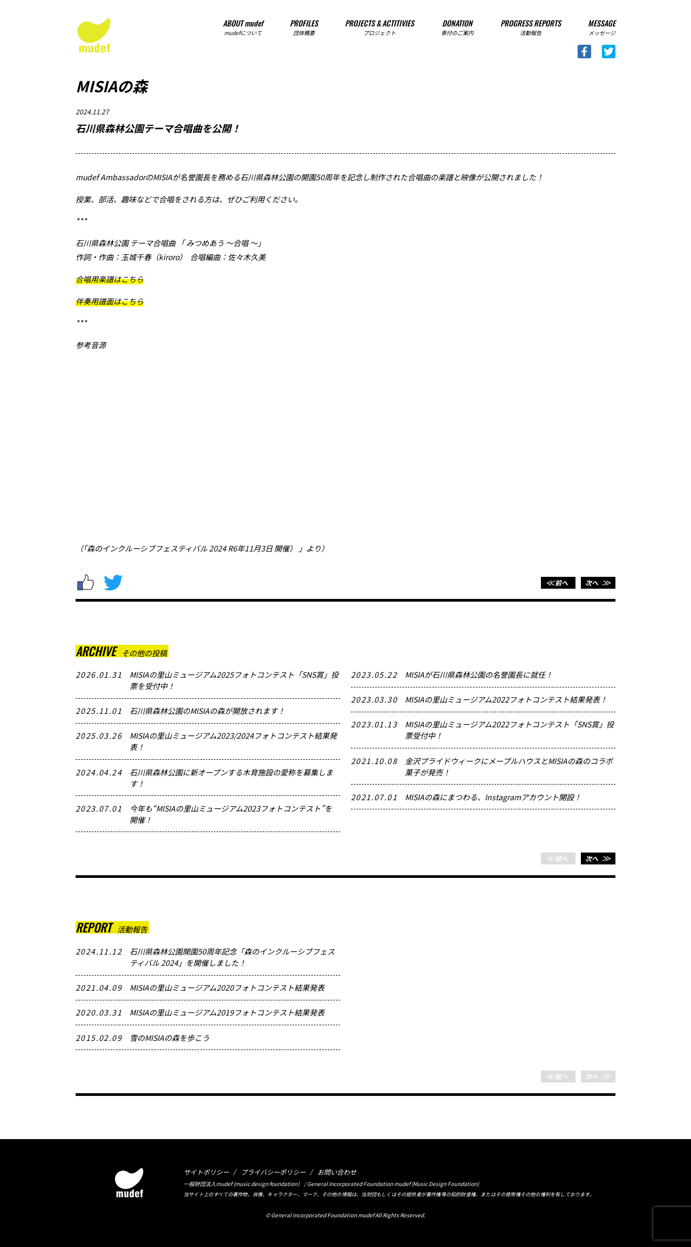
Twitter (608, 51)
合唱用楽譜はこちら (110, 279)
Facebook (584, 51)
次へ (596, 583)
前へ (556, 583)
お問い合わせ (336, 1171)
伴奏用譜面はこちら (110, 301)
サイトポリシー (206, 1171)
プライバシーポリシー (273, 1171)
